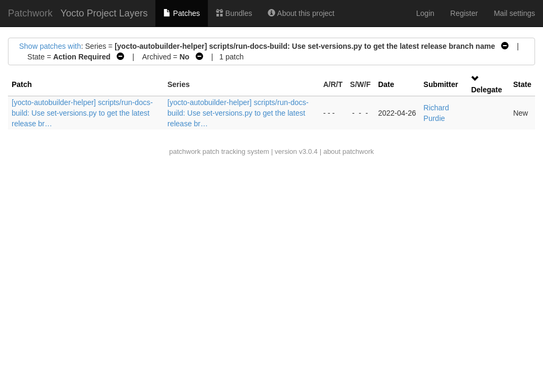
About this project (301, 13)
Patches (181, 13)
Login (425, 13)
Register (464, 13)
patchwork (184, 151)
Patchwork (30, 13)
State (522, 84)
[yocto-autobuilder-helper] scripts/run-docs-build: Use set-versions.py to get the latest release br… (82, 113)
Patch (22, 84)
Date (386, 84)
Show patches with (50, 46)
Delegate (486, 89)
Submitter (441, 84)
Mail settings (514, 13)
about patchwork (348, 151)
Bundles (234, 13)
